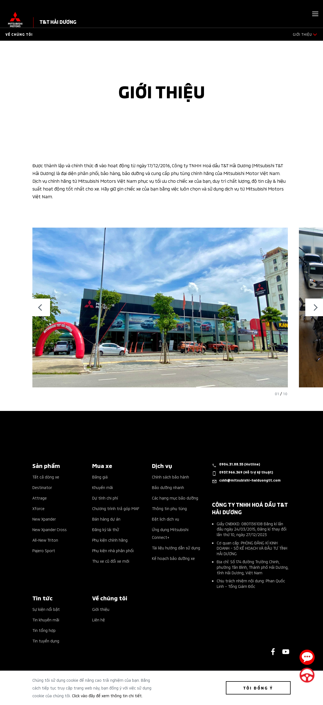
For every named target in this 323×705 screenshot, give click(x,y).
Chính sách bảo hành (170, 476)
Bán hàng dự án (106, 518)
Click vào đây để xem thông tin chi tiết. (107, 695)
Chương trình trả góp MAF (115, 508)
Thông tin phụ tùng (169, 508)
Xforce (38, 508)
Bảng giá (100, 476)
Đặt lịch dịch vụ (165, 518)
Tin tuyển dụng (45, 640)
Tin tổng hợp (44, 630)
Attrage (39, 497)
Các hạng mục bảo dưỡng (175, 497)
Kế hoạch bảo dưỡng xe (173, 558)
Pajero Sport (43, 550)
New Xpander (44, 518)
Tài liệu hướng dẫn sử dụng (176, 547)
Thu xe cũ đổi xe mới (110, 561)
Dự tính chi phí (105, 497)
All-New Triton (45, 539)
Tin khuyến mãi (45, 619)
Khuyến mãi (102, 487)
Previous (41, 307)
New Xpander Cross (49, 529)
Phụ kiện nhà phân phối (113, 550)
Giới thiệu (100, 609)
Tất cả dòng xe (45, 476)
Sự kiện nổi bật (46, 609)
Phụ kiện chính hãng (110, 539)
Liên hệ (98, 619)
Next (314, 307)
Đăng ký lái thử (105, 529)
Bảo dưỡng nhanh (168, 487)
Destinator (42, 487)
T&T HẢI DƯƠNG (58, 21)
